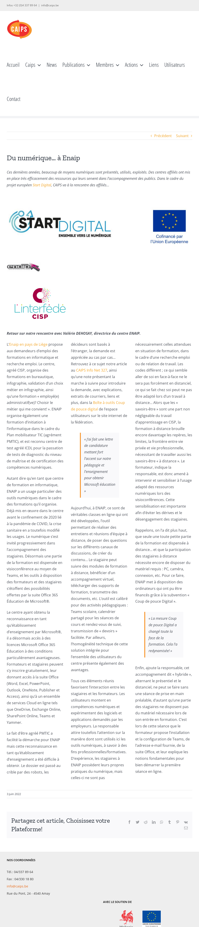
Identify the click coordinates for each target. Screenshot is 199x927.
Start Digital (42, 185)
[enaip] (24, 258)
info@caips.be (50, 5)
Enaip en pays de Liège (28, 344)
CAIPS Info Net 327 (91, 370)
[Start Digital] (99, 199)
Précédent (163, 135)
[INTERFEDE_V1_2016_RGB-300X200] (40, 282)
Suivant (182, 135)
